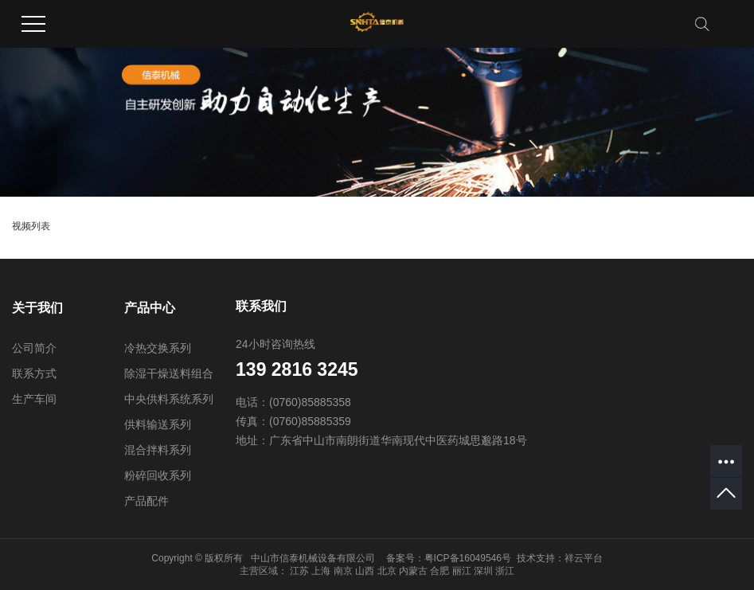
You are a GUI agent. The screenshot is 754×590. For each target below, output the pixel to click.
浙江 (504, 570)
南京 (343, 570)
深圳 (483, 570)
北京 (387, 570)
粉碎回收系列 (157, 475)
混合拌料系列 (157, 449)
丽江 (461, 570)
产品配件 (146, 500)
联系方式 (34, 373)
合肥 (439, 570)
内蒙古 (413, 570)
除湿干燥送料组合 (168, 373)
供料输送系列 (157, 424)
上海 (320, 570)
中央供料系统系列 (168, 399)
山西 (364, 570)
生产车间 (34, 399)
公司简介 (34, 348)
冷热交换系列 (157, 348)
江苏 (299, 570)
